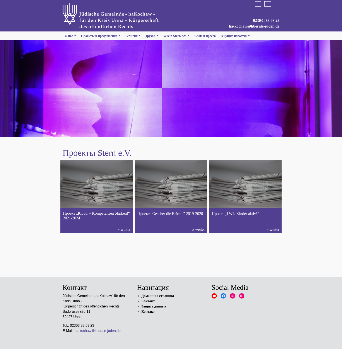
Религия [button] (133, 36)
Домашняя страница (157, 296)
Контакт (148, 301)
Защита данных (153, 306)
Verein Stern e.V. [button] (176, 36)
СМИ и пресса (205, 36)
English (267, 4)
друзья (152, 36)
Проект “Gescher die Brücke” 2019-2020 (170, 214)
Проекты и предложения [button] (101, 36)
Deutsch (258, 4)
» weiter (124, 229)
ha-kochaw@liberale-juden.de (254, 26)
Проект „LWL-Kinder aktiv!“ (235, 214)
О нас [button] (71, 36)
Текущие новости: (235, 36)
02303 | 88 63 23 (266, 21)
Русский (277, 4)
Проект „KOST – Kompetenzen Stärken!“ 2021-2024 (96, 216)
